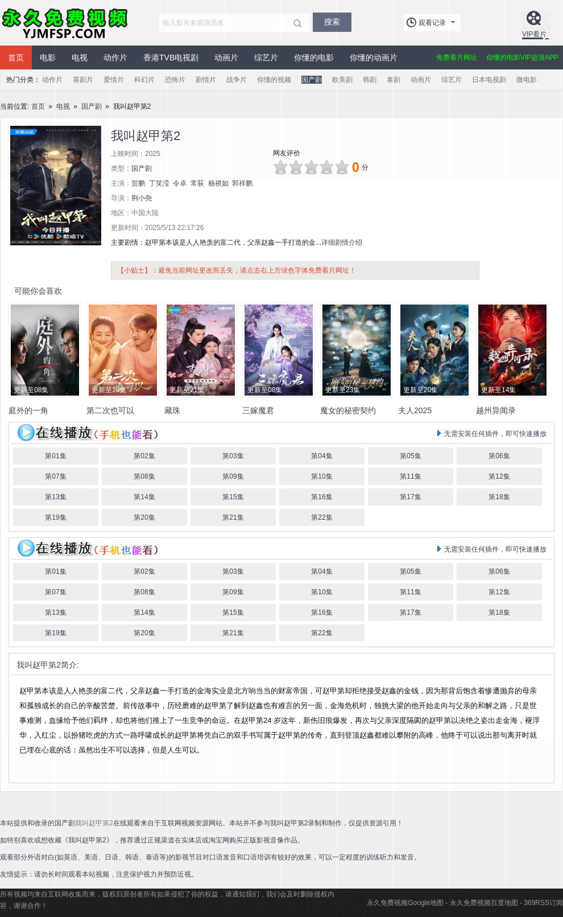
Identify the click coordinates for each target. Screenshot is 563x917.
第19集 (55, 517)
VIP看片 (534, 34)
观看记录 (432, 23)
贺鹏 (138, 183)
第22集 (321, 517)
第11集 (410, 476)
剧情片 (206, 80)
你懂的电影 (314, 57)
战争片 (236, 80)
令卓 (180, 183)
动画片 (226, 57)
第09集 (232, 476)
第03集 (232, 456)
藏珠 (172, 410)
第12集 (499, 476)
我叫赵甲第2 (38, 664)
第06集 (499, 456)
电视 (80, 57)
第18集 (499, 497)
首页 (16, 57)
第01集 (55, 456)
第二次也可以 (110, 410)
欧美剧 (342, 80)
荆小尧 (141, 198)
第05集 (410, 456)
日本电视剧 (489, 80)
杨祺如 (218, 183)
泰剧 (393, 80)
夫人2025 (415, 410)
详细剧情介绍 (341, 242)
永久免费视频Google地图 (405, 903)
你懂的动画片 (374, 57)
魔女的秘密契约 (348, 410)
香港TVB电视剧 (170, 57)
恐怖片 (175, 80)
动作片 (115, 57)
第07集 (55, 476)
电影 (48, 57)
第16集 (321, 497)
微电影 (526, 80)
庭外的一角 (28, 410)
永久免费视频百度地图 (484, 903)
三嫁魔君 (258, 410)
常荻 (197, 183)
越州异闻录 (496, 410)
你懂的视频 (274, 80)
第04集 (321, 456)
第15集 (232, 497)
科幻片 (144, 80)
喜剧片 (83, 80)
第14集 (144, 497)
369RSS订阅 (543, 903)
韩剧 (369, 80)
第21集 (232, 517)
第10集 (321, 476)
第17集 (410, 497)
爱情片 (114, 80)
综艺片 (266, 57)
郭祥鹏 (242, 183)
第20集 (144, 517)
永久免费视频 (65, 23)
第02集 (144, 456)
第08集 (144, 476)
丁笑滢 (159, 183)
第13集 (55, 497)
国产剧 (311, 80)
